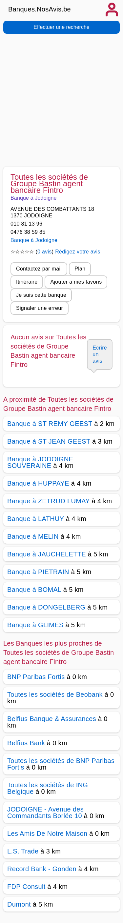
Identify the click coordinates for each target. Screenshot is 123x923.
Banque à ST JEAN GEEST (48, 441)
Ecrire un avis (99, 354)
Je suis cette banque (41, 295)
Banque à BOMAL (34, 589)
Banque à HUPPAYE (38, 483)
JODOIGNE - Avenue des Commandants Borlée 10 (45, 812)
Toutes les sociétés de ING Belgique (47, 788)
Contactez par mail (39, 268)
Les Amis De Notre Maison (47, 833)
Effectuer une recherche (61, 27)
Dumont (19, 904)
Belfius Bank (26, 743)
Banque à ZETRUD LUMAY (48, 501)
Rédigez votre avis (77, 251)
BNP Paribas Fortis (36, 676)
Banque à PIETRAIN (38, 571)
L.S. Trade (22, 851)
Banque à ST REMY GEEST (49, 423)
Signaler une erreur (39, 308)
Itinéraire (26, 282)
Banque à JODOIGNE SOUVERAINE (40, 462)
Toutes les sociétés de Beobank (55, 694)
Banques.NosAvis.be (39, 9)
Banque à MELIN (33, 536)
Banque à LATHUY (35, 518)
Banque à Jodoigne (33, 240)
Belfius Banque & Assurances (51, 718)
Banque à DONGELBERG (46, 607)
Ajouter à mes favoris (76, 282)
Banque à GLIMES (35, 625)
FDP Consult (26, 886)
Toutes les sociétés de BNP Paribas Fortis (60, 764)
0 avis (44, 251)
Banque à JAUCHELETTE (46, 554)
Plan (79, 268)
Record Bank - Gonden (41, 869)
